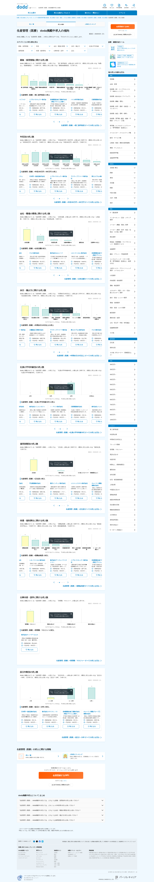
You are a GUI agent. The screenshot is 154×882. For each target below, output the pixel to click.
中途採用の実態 (127, 856)
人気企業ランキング (95, 856)
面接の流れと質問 (105, 854)
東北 (55, 854)
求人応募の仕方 (96, 854)
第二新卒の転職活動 (130, 854)
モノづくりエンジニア (41, 854)
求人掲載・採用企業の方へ (129, 872)
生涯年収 (109, 856)
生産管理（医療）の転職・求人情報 (97, 17)
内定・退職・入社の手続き (117, 854)
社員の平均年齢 (94, 46)
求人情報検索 (21, 854)
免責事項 (121, 841)
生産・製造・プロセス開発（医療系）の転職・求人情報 (71, 17)
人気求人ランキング (90, 24)
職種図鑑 (112, 858)
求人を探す (32, 13)
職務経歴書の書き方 (113, 852)
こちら (64, 780)
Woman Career (40, 866)
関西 (55, 861)
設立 (72, 51)
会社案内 (110, 872)
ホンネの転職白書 (104, 858)
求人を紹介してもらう (62, 13)
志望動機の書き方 (123, 852)
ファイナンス (39, 859)
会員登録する (61, 775)
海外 (55, 866)
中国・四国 (57, 863)
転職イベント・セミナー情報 (75, 852)
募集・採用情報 (23, 46)
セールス (38, 858)
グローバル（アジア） (41, 865)
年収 (37, 46)
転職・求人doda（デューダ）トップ (26, 17)
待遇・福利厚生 (41, 51)
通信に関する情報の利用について (76, 841)
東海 (55, 858)
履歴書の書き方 (103, 852)
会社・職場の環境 (59, 46)
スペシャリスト (40, 861)
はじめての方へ (22, 852)
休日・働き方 (75, 46)
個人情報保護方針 (28, 879)
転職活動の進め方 (93, 852)
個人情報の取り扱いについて (31, 877)
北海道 (55, 852)
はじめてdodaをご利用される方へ (61, 784)
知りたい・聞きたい (92, 13)
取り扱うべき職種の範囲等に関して (94, 841)
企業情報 (118, 858)
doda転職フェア (72, 854)
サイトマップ (128, 841)
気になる (29, 114)
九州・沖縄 (57, 865)
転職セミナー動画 (72, 856)
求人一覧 (31, 24)
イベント (122, 13)
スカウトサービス (22, 858)
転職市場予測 (95, 858)
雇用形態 (21, 51)
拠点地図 (117, 872)
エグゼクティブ (40, 863)
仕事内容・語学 (59, 51)
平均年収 (103, 856)
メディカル (39, 856)
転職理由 (114, 856)
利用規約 (64, 841)
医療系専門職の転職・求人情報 (46, 17)
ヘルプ (134, 841)
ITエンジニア (39, 852)
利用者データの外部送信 (110, 841)
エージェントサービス (23, 856)
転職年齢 (120, 856)
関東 (55, 856)
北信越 (55, 859)
